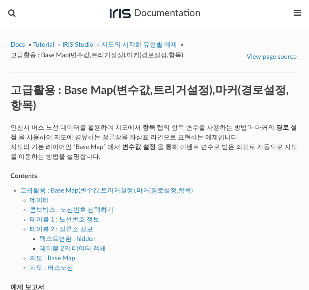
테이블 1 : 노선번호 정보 (64, 219)
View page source (272, 57)
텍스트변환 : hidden (67, 239)
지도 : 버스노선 (51, 268)
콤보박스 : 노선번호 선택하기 (71, 210)
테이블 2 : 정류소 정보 (61, 229)
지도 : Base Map (52, 258)
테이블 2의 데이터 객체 (72, 248)
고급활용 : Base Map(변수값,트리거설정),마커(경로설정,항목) (106, 190)
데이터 (39, 200)
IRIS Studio (77, 44)
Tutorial (43, 44)
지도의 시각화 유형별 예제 (139, 44)
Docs (17, 44)
